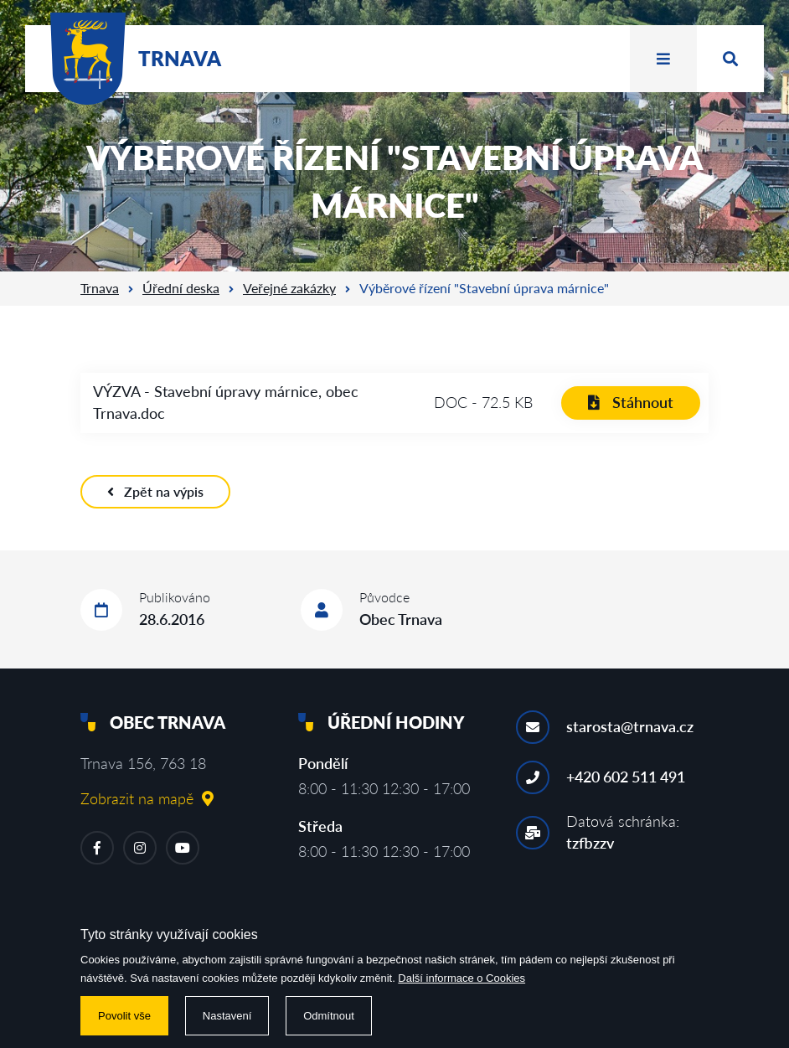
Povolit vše (124, 1015)
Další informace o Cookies (461, 978)
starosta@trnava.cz (630, 726)
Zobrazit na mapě (147, 798)
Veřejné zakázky (289, 288)
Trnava (99, 288)
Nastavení (227, 1015)
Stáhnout (630, 402)
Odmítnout (328, 1015)
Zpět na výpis (155, 491)
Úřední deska (180, 288)
